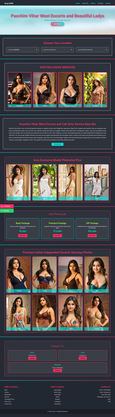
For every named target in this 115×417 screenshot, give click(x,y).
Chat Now (57, 370)
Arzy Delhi (8, 3)
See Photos (57, 23)
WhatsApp (5, 211)
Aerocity (6, 397)
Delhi (5, 390)
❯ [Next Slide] (105, 89)
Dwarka (6, 392)
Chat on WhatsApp (57, 367)
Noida (57, 397)
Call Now (32, 358)
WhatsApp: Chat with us (104, 397)
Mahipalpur (7, 394)
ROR (109, 401)
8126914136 (32, 355)
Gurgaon (57, 399)
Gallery (93, 3)
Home (78, 3)
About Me (85, 3)
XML (109, 399)
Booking (100, 3)
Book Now (23, 235)
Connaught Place (9, 399)
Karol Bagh (57, 394)
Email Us (82, 358)
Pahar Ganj (7, 401)
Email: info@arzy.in (105, 392)
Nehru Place (57, 392)
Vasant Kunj (7, 404)
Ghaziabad (57, 404)
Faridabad (57, 401)
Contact (108, 3)
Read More (57, 144)
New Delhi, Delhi (106, 394)
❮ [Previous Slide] (9, 89)
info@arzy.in (82, 355)
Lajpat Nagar (57, 390)
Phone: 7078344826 (105, 390)
